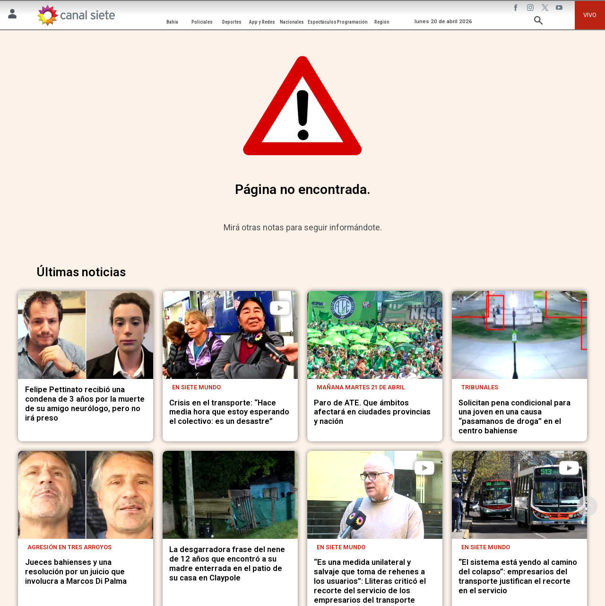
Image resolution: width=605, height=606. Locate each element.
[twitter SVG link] (546, 9)
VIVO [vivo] (589, 14)
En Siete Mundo (196, 387)
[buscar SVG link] (538, 22)
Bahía (172, 22)
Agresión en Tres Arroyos (69, 547)
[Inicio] (75, 15)
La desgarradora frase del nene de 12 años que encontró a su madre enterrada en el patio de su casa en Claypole (227, 563)
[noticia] (85, 335)
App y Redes (262, 22)
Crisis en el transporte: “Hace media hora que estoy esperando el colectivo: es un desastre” (229, 412)
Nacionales (292, 22)
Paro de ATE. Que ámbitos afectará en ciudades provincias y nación (372, 412)
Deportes (232, 22)
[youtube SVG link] (560, 9)
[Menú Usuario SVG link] (12, 15)
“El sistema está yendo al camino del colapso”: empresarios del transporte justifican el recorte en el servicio (517, 576)
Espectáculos (322, 22)
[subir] (587, 506)
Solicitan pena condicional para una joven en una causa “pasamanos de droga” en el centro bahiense (514, 417)
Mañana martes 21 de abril (361, 387)
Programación (352, 22)
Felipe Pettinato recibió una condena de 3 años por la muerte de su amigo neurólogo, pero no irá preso (85, 403)
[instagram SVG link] (531, 9)
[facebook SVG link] (516, 9)
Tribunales (479, 387)
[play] (280, 308)
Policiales (202, 22)
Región (381, 22)
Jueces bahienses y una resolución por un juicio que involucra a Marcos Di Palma (76, 572)
